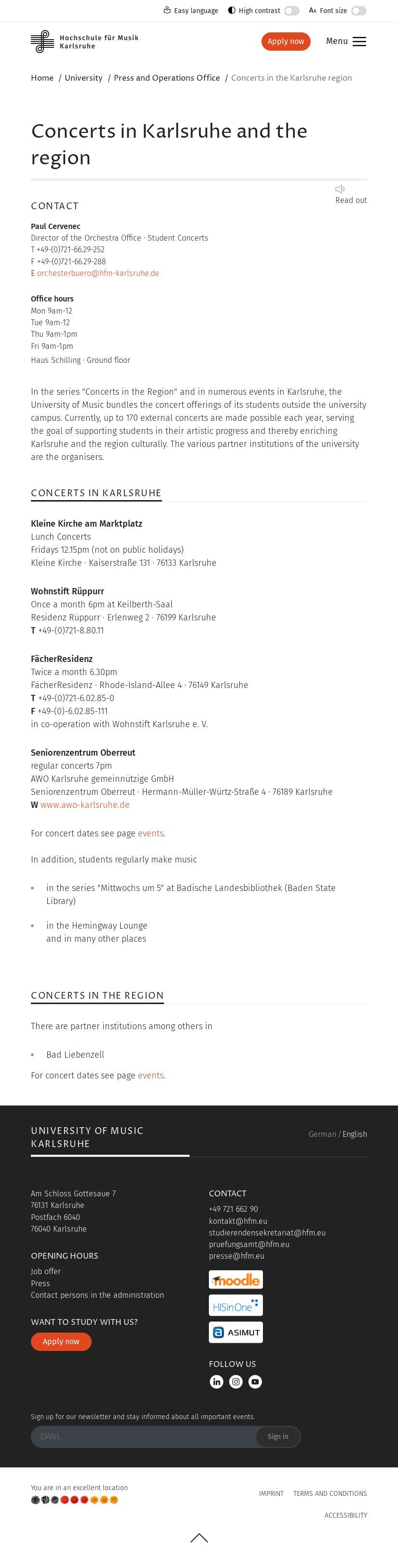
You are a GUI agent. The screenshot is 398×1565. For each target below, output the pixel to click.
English (355, 1134)
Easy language (196, 11)
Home (42, 78)
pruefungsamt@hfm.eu (249, 1244)
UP (199, 1538)
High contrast (259, 11)
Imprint (271, 1494)
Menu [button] (337, 42)
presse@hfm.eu (236, 1256)
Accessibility (346, 1515)
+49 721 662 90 (233, 1209)
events (151, 833)
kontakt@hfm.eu (238, 1221)
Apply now (286, 41)
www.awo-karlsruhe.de (85, 805)
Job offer (46, 1271)
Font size (333, 11)
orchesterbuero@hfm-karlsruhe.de (98, 273)
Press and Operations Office (167, 78)
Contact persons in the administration (97, 1295)
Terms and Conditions (330, 1494)
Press (40, 1283)
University (84, 78)
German (322, 1134)
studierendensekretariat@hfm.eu (267, 1232)
